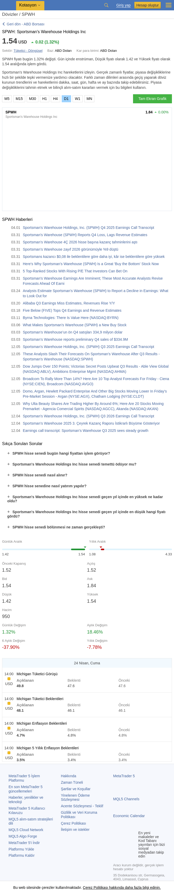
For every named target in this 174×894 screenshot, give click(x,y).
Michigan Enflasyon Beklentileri (42, 723)
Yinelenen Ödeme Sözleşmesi (75, 797)
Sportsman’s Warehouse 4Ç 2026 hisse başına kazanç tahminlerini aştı (80, 242)
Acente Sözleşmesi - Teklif (82, 806)
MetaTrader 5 (124, 776)
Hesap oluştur (147, 5)
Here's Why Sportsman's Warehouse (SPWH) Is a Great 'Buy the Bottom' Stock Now (91, 264)
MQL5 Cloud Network (26, 830)
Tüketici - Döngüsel (28, 51)
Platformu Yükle (21, 849)
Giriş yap (123, 5)
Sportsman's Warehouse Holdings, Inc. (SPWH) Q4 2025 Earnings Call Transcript (88, 228)
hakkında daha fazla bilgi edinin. (134, 887)
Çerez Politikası (73, 823)
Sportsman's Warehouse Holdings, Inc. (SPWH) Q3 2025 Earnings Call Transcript (88, 347)
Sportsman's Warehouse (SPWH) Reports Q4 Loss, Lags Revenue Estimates (85, 235)
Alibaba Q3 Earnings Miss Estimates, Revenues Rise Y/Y (69, 303)
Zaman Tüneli (72, 782)
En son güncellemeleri (26, 789)
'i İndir (24, 843)
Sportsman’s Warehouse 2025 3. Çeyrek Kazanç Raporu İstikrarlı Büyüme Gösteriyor (91, 423)
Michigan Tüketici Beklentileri (40, 699)
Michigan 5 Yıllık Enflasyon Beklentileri (48, 748)
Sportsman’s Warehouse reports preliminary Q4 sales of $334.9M (75, 339)
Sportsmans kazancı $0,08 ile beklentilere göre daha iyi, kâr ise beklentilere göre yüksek (94, 257)
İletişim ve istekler (75, 829)
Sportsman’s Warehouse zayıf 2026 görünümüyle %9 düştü (70, 249)
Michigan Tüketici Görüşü (37, 674)
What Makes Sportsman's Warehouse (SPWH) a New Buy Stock (75, 325)
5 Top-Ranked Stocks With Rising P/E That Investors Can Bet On (75, 271)
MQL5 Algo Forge (23, 836)
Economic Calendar (129, 816)
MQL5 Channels (126, 799)
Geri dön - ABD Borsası (26, 24)
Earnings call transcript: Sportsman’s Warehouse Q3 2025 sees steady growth (85, 430)
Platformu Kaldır (21, 855)
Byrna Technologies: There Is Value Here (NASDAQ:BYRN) (71, 318)
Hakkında (68, 776)
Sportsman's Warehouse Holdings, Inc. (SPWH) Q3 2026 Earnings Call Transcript (88, 416)
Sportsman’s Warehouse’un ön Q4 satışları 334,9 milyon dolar (72, 332)
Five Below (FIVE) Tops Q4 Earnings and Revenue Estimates (72, 310)
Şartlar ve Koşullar (76, 789)
